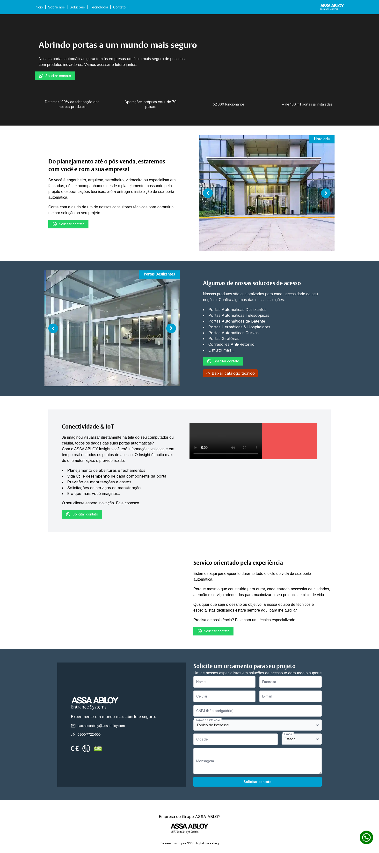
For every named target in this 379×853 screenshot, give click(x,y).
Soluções (77, 7)
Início (39, 7)
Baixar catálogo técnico (230, 373)
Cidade (202, 739)
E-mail (267, 696)
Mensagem (205, 761)
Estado (288, 733)
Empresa (269, 682)
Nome (201, 682)
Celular (201, 696)
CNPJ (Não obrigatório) (215, 711)
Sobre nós (56, 7)
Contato (119, 7)
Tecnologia (99, 7)
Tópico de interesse (208, 719)
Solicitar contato (55, 75)
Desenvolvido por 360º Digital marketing (189, 843)
